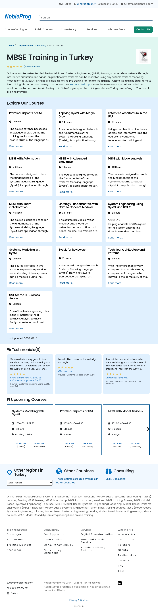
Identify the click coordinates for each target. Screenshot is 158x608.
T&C (121, 571)
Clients (123, 550)
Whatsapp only (96, 4)
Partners (124, 545)
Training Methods (19, 545)
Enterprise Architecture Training (31, 45)
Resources (14, 550)
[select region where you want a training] (29, 483)
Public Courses (44, 29)
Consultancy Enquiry (58, 545)
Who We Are (115, 29)
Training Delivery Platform (93, 549)
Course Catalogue (16, 29)
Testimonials (127, 555)
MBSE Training (56, 45)
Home (11, 45)
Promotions (15, 539)
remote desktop (80, 84)
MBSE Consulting (115, 479)
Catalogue (14, 534)
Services (92, 29)
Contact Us (143, 29)
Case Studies (53, 539)
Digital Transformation (97, 534)
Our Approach (54, 534)
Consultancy (69, 29)
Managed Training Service (94, 541)
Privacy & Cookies (79, 600)
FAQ (121, 566)
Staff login (79, 606)
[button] (147, 429)
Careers (123, 560)
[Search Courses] (96, 18)
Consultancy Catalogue (53, 551)
